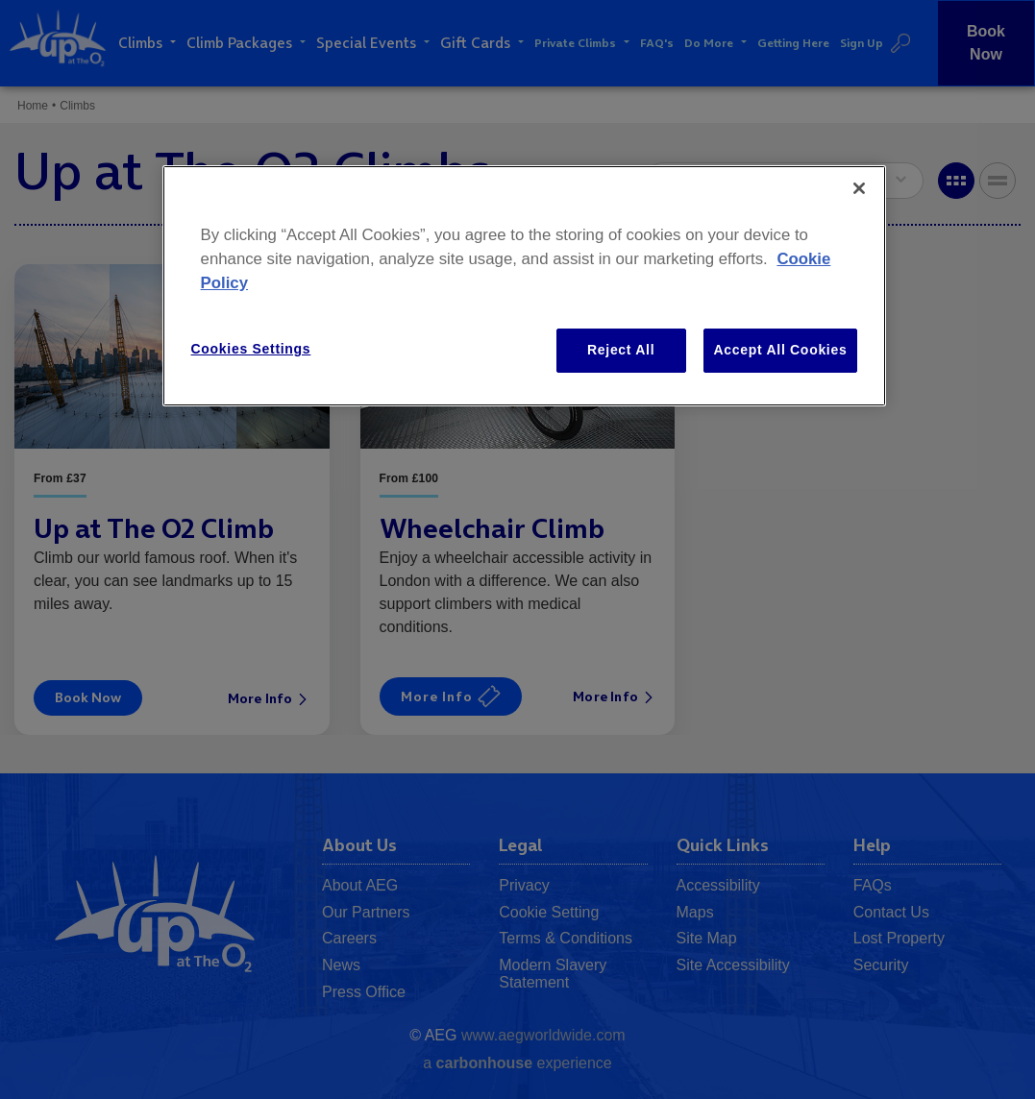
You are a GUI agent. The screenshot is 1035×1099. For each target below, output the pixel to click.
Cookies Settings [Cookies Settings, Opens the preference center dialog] (251, 348)
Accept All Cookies (781, 349)
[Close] (859, 188)
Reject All (620, 349)
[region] (524, 285)
